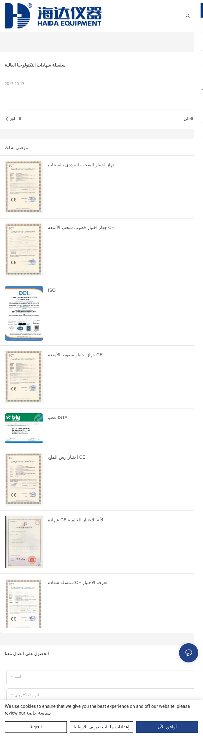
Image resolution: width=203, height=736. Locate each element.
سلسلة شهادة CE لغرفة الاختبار (77, 582)
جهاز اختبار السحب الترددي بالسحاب (81, 164)
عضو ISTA (57, 417)
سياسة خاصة (38, 713)
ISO (52, 290)
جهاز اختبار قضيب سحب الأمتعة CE (81, 227)
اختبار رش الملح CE (66, 457)
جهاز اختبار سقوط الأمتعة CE (75, 354)
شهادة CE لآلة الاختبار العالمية (75, 519)
